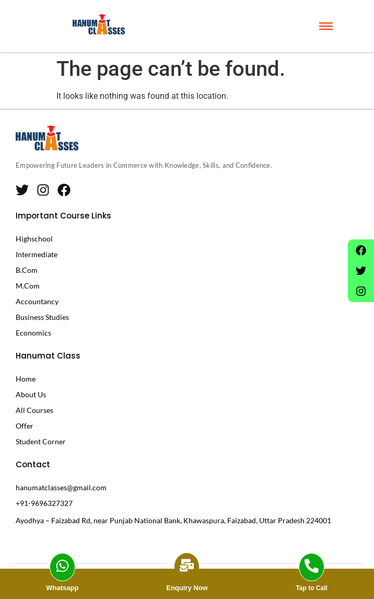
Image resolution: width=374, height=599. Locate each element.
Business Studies (42, 317)
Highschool (34, 238)
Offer (24, 425)
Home (26, 378)
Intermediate (36, 254)
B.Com (27, 270)
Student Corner (41, 441)
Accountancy (37, 301)
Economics (33, 332)
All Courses (34, 410)
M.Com (28, 285)
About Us (31, 394)
